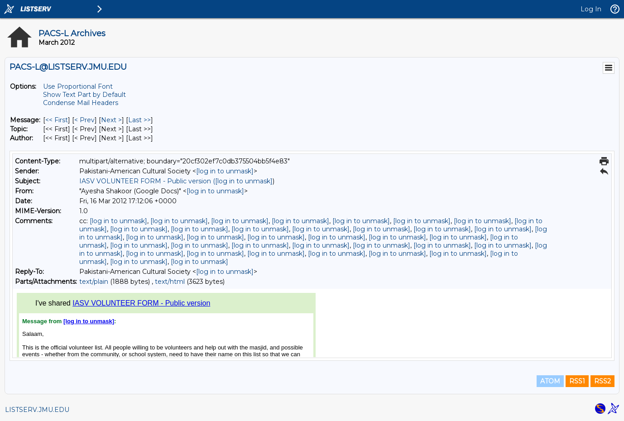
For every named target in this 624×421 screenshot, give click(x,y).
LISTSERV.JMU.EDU (37, 410)
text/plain (93, 281)
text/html (170, 281)
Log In (591, 9)
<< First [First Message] (56, 120)
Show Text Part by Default (84, 95)
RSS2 (602, 381)
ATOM (550, 381)
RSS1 (577, 381)
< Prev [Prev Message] (84, 120)
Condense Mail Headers (80, 103)
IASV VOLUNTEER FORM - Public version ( (147, 181)
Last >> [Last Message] (139, 120)
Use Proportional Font (78, 86)
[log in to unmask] (225, 171)
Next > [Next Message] (111, 120)
